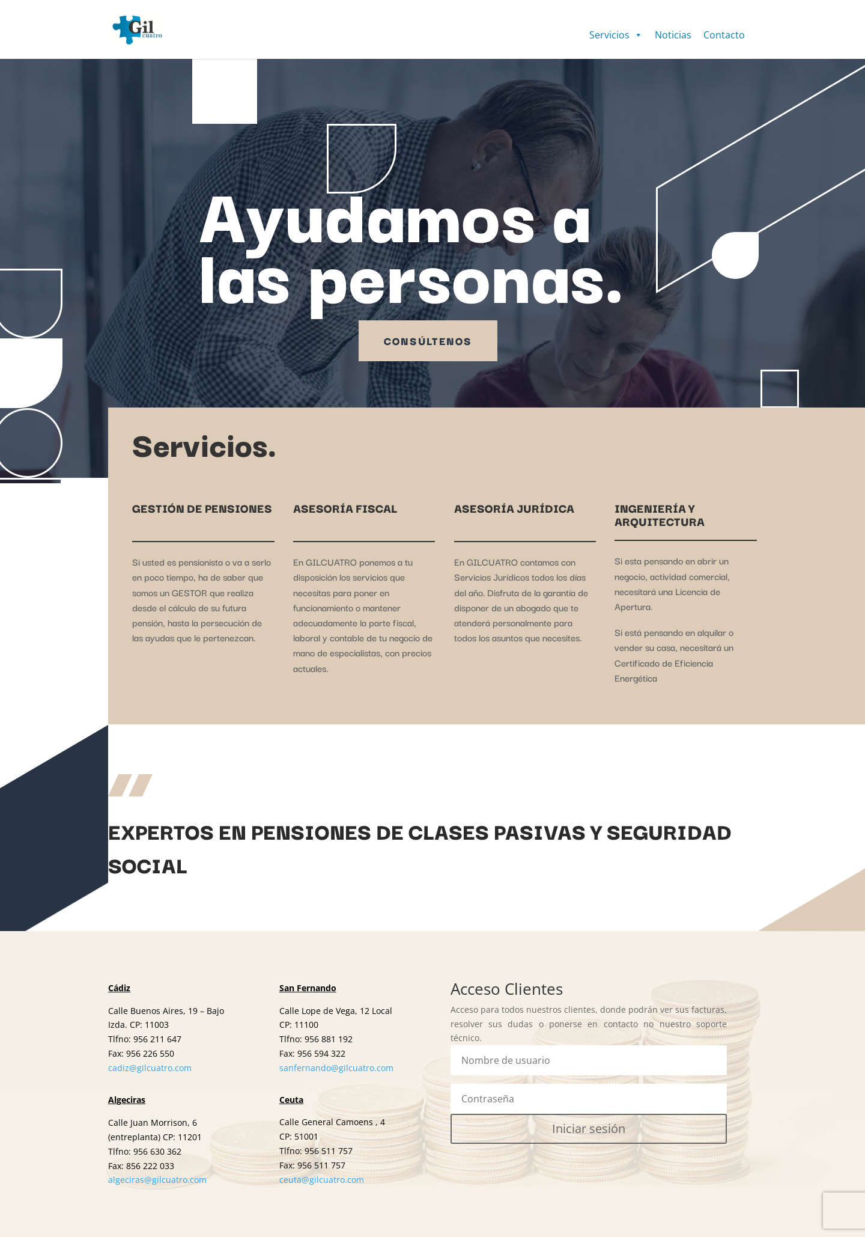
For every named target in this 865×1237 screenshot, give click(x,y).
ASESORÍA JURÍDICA (514, 508)
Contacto (724, 34)
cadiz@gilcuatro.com (150, 1068)
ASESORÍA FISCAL (345, 508)
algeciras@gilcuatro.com (157, 1179)
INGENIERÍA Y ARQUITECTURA (660, 514)
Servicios (616, 34)
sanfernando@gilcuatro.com (336, 1068)
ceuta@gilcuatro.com (321, 1179)
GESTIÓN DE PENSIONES (202, 508)
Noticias (673, 34)
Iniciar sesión (588, 1128)
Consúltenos (428, 340)
